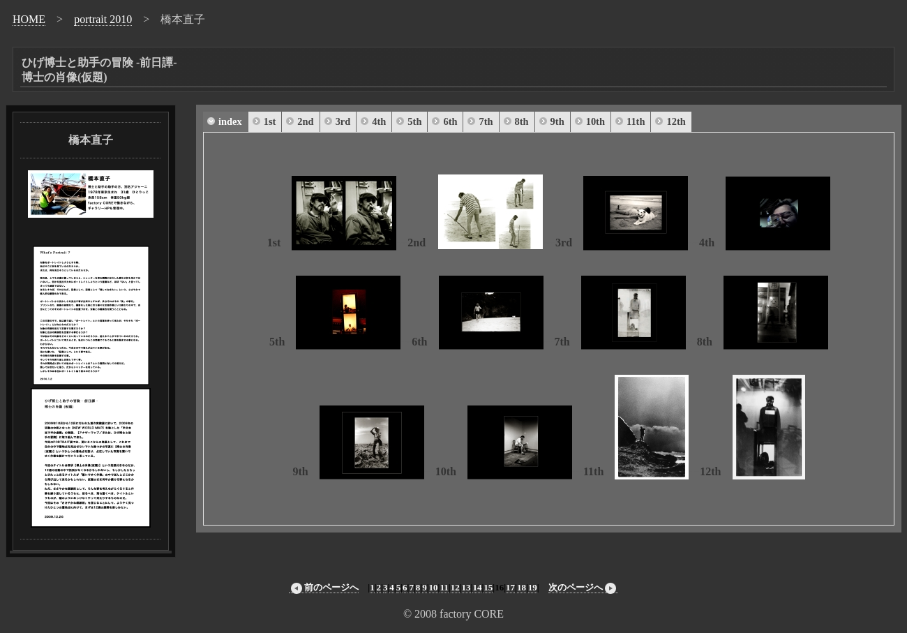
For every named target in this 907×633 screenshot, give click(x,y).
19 (532, 587)
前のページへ (324, 587)
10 (433, 587)
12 (455, 587)
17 (510, 587)
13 (466, 587)
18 (521, 587)
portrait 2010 (103, 19)
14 (476, 587)
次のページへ (583, 587)
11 (444, 587)
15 (488, 587)
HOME (29, 19)
